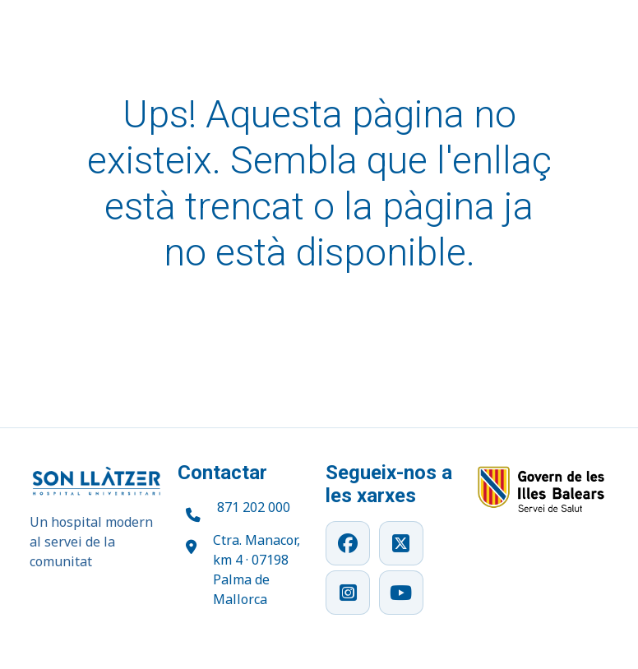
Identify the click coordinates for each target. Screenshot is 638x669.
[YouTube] (401, 592)
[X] (401, 543)
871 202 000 (253, 507)
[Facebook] (348, 543)
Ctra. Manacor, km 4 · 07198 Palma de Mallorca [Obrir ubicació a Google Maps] (256, 569)
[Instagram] (348, 592)
